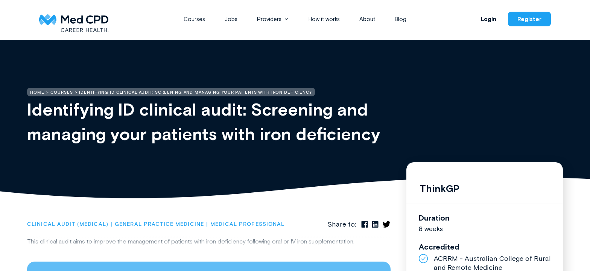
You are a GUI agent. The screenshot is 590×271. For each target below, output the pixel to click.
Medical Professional (247, 224)
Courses (194, 19)
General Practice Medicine (159, 224)
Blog (400, 19)
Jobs (231, 19)
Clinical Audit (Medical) (67, 224)
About (367, 19)
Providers (269, 19)
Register (529, 19)
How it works (324, 19)
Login (488, 19)
